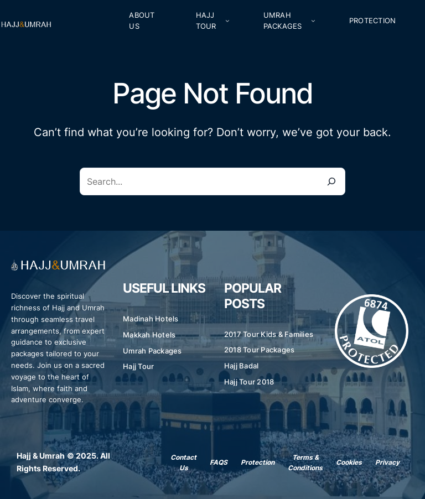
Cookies (349, 462)
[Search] (331, 181)
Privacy (387, 462)
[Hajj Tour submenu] (227, 20)
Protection (257, 462)
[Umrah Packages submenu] (313, 20)
